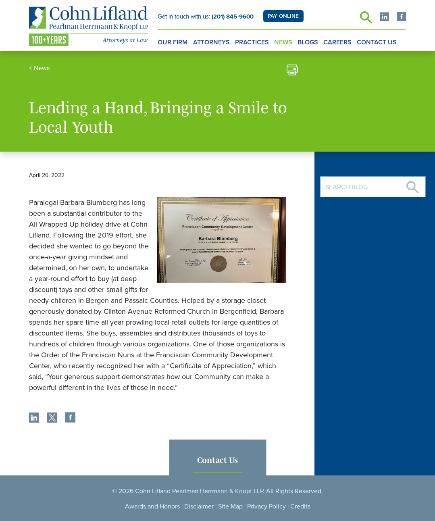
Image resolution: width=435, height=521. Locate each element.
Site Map (230, 506)
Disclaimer (199, 506)
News (283, 42)
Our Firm (172, 42)
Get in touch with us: (206, 16)
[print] (292, 71)
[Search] (412, 184)
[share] (34, 419)
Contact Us (377, 42)
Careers (337, 42)
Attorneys (211, 42)
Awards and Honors (152, 506)
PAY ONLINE (283, 16)
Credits (300, 506)
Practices (252, 42)
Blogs (308, 42)
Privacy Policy (266, 506)
